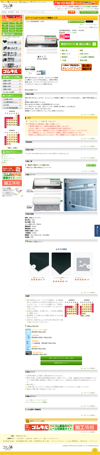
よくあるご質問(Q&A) (72, 441)
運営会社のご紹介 (21, 436)
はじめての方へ (13, 2)
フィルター (43, 400)
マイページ (69, 8)
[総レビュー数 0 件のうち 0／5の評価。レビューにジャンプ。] (89, 27)
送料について (37, 438)
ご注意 (64, 60)
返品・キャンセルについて (51, 438)
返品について (66, 54)
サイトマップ (93, 441)
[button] (34, 267)
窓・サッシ (5, 156)
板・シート (34, 400)
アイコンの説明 (71, 32)
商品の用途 (83, 60)
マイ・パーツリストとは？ (88, 24)
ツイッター (41, 2)
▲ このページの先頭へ (88, 114)
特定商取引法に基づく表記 (41, 441)
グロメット (5, 164)
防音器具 (4, 162)
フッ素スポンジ (6, 160)
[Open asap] (95, 451)
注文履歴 (77, 8)
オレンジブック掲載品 (40, 402)
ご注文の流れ (20, 438)
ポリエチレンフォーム (8, 158)
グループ (28, 402)
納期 (81, 50)
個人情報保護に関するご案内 (24, 441)
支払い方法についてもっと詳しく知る (61, 358)
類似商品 (64, 57)
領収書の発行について (61, 363)
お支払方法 (29, 438)
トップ (27, 400)
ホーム (4, 2)
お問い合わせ (84, 54)
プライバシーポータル (57, 441)
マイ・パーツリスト (88, 8)
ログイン (61, 8)
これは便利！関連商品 (87, 57)
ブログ (34, 2)
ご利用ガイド (25, 2)
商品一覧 (64, 50)
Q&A (97, 8)
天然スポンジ (5, 155)
